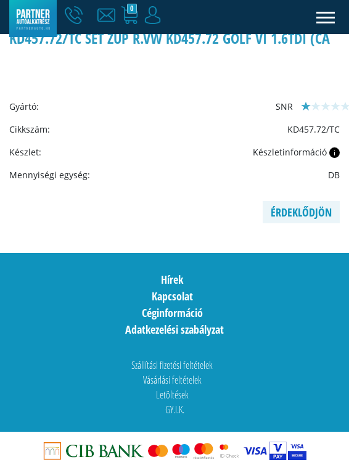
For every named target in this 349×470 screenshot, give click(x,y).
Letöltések (172, 395)
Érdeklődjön (301, 212)
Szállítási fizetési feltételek (172, 365)
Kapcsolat (172, 296)
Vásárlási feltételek (172, 380)
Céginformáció (172, 312)
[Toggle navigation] (326, 17)
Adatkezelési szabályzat (174, 329)
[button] (109, 15)
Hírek (172, 279)
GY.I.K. (174, 409)
